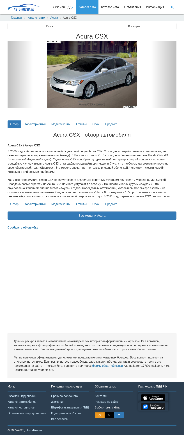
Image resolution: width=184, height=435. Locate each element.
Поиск (49, 26)
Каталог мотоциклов (21, 407)
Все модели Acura (92, 215)
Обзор (14, 124)
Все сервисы (59, 418)
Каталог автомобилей (22, 401)
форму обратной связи (107, 365)
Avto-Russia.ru (35, 430)
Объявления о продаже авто (27, 413)
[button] (20, 74)
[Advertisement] (92, 281)
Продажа (111, 124)
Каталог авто (87, 7)
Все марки (134, 26)
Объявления (132, 7)
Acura (54, 17)
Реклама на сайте (107, 401)
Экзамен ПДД (63, 7)
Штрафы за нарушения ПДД (70, 407)
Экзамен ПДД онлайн (22, 396)
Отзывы (81, 124)
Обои (95, 124)
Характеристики (35, 124)
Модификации (60, 124)
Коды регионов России (66, 413)
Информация (156, 7)
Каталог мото (110, 7)
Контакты (101, 396)
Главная (16, 17)
